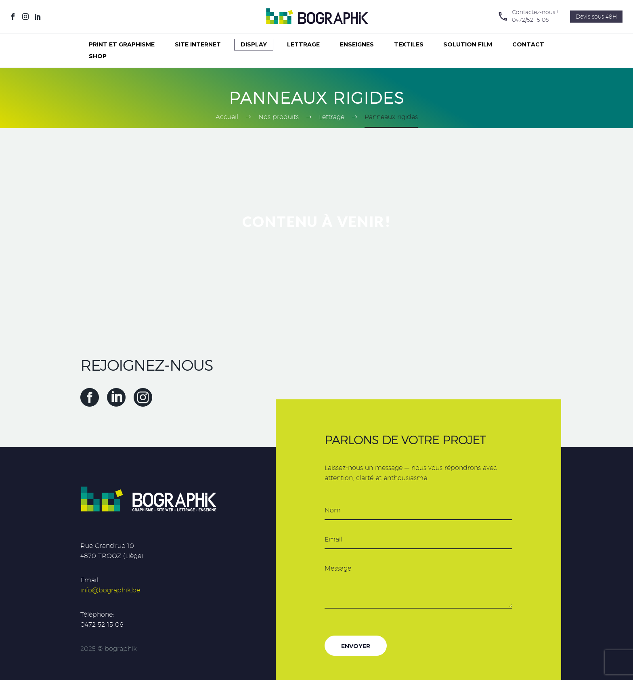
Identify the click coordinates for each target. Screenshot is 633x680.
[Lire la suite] (527, 16)
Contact (528, 44)
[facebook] (89, 397)
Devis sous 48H (596, 16)
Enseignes (357, 44)
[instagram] (143, 397)
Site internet (198, 44)
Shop (98, 56)
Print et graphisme (122, 44)
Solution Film (467, 44)
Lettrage (303, 44)
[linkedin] (116, 397)
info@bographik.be (110, 590)
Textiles (408, 44)
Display (254, 44)
